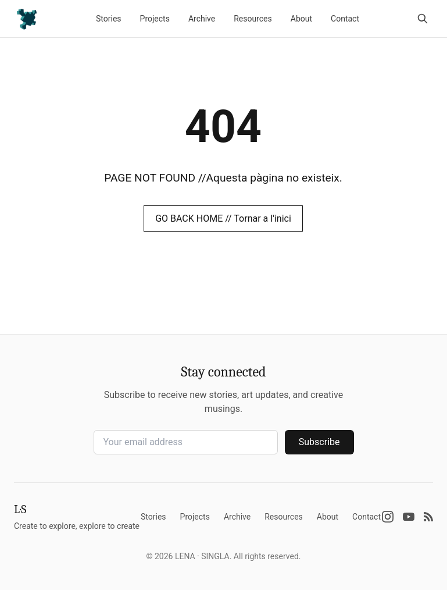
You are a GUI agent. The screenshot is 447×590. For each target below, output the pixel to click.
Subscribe (319, 441)
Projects (155, 18)
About (301, 18)
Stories (108, 18)
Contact (345, 18)
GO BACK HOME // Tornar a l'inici (223, 218)
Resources (253, 18)
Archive (201, 18)
